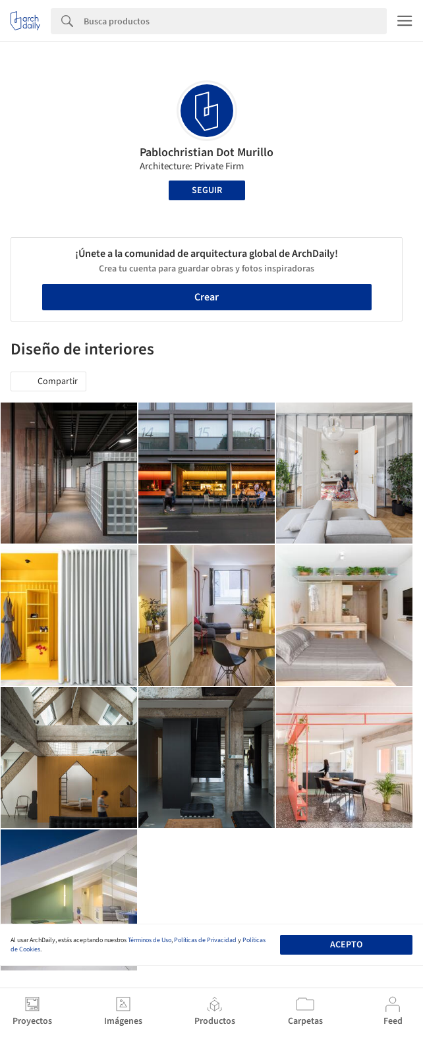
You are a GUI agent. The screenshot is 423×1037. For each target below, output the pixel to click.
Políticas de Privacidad (205, 940)
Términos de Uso (149, 940)
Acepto (346, 944)
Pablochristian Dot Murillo (206, 152)
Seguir (207, 190)
